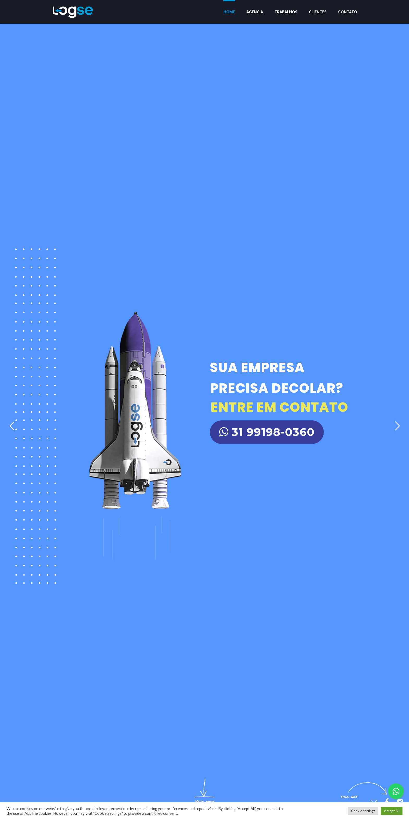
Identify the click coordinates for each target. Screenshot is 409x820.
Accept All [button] (391, 811)
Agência (254, 12)
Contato (347, 12)
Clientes (318, 12)
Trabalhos (285, 12)
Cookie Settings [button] (363, 811)
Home (229, 12)
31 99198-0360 (267, 432)
